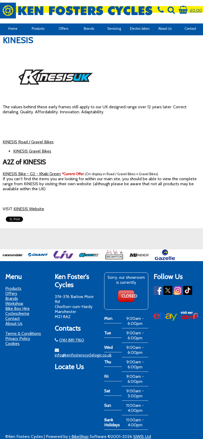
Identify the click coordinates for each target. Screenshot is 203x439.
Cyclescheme (17, 313)
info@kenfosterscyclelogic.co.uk (83, 355)
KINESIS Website (28, 208)
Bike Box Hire (17, 308)
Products (38, 29)
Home (12, 29)
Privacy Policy (17, 338)
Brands (89, 29)
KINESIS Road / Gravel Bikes (28, 141)
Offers (63, 29)
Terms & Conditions (23, 333)
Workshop (14, 303)
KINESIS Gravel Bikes (32, 151)
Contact (190, 29)
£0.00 (190, 10)
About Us (165, 29)
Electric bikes (139, 29)
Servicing (114, 29)
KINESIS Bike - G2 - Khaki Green (32, 173)
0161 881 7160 (71, 340)
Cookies (12, 343)
